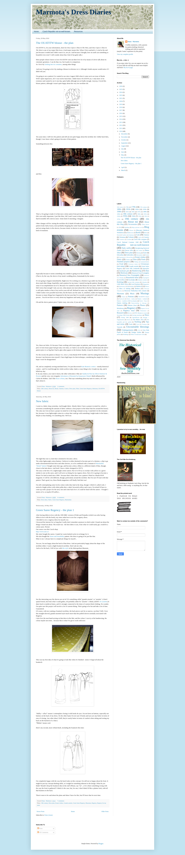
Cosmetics (121, 239)
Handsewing (136, 271)
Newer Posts (40, 811)
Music (132, 294)
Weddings (125, 334)
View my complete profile (125, 54)
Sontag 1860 (125, 317)
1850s (127, 211)
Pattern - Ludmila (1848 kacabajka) (127, 301)
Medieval (139, 286)
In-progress (146, 277)
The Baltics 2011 (138, 320)
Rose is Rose (60, 378)
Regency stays (129, 310)
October (124, 140)
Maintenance (122, 286)
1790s (133, 207)
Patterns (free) (132, 305)
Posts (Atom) (48, 815)
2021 (121, 98)
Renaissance (143, 310)
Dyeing (139, 253)
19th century (44, 803)
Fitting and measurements (141, 261)
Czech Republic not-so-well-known (56, 31)
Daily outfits (126, 248)
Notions (131, 296)
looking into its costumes (53, 64)
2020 (121, 101)
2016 (121, 113)
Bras (146, 232)
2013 (121, 122)
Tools (130, 324)
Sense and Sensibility (57, 536)
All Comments (42, 832)
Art (120, 227)
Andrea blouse (145, 224)
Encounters (140, 255)
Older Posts (105, 811)
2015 (121, 116)
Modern (137, 288)
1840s (119, 212)
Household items (132, 277)
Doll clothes (139, 250)
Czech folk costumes (140, 239)
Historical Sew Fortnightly (129, 275)
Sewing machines (137, 315)
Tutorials (119, 327)
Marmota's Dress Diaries (73, 12)
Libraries (144, 282)
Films (77, 388)
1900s (139, 214)
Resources (78, 31)
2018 (121, 107)
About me (51, 388)
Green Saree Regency (86, 388)
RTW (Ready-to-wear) (140, 313)
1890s (118, 214)
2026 (121, 86)
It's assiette (103, 602)
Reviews (130, 313)
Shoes (147, 315)
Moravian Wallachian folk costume (135, 291)
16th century (120, 207)
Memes (147, 286)
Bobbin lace (130, 232)
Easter (145, 253)
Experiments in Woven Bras (126, 257)
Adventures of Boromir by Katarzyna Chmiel (75, 376)
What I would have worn (138, 334)
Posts (40, 828)
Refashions (120, 308)
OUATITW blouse (143, 296)
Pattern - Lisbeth (142, 299)
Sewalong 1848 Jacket (123, 315)
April (123, 167)
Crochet (129, 239)
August (123, 146)
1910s (145, 214)
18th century (128, 214)
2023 (121, 95)
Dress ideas (44, 499)
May (122, 155)
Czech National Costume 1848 (127, 242)
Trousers (144, 324)
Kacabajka (131, 280)
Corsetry (146, 237)
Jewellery (122, 280)
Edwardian (120, 255)
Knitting (120, 282)
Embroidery (130, 255)
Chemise (61, 388)
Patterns (120, 305)
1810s (128, 209)
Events (147, 255)
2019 (121, 104)
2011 (121, 128)
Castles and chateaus (128, 235)
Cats (138, 235)
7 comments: (61, 801)
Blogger (100, 843)
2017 (121, 110)
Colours (131, 237)
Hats (147, 271)
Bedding (126, 227)
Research (120, 313)
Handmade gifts (124, 271)
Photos (142, 305)
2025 (121, 89)
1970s (118, 219)
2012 (121, 125)
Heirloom (95, 388)
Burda (56, 388)
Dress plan (72, 388)
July (122, 149)
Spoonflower (136, 317)
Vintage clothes (136, 332)
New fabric (42, 401)
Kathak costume (142, 280)
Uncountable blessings (137, 326)
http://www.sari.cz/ (42, 532)
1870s (139, 211)
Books (138, 232)
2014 (121, 119)
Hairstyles (146, 268)
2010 (121, 131)
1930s (125, 216)
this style (65, 548)
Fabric (50, 499)
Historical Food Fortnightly (140, 273)
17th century (143, 207)
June (122, 152)
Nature (123, 296)
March (123, 170)
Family (128, 259)
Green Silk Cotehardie (132, 268)
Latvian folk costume (133, 282)
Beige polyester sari (137, 227)
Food (121, 264)
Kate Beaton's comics (88, 366)
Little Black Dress (122, 284)
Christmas (122, 237)
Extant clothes (59, 803)
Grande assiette (68, 803)
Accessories (132, 224)
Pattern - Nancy (143, 301)
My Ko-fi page (128, 67)
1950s (140, 216)
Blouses (131, 230)
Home (36, 31)
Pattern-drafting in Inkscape (139, 303)
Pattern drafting (122, 303)
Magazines (146, 284)
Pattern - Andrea (131, 299)
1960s (145, 216)
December (124, 134)
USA (139, 330)
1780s (127, 207)
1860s (133, 211)
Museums (88, 803)
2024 (121, 92)
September (124, 143)
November (124, 137)
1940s (133, 216)
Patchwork (121, 299)
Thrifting (137, 322)
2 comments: (61, 386)
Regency (94, 803)
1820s (137, 209)
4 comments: (61, 497)
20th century (44, 388)
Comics (66, 388)
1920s (118, 216)
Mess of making (124, 288)
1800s (119, 209)
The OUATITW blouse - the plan (54, 42)
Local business (135, 284)
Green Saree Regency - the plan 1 (55, 510)
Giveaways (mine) (133, 264)
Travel (137, 324)
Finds (143, 259)
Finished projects (123, 262)
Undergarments (127, 330)
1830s (145, 209)
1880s (145, 212)
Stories (128, 319)
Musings (145, 293)
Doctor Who (129, 250)
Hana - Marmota (133, 41)
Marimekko (68, 499)
